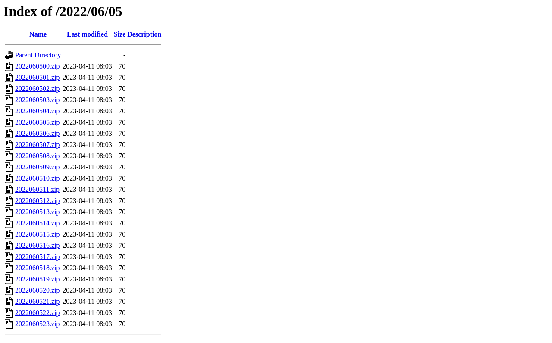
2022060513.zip (37, 211)
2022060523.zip (37, 323)
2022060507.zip (37, 144)
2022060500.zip (37, 66)
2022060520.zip (37, 290)
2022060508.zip (37, 155)
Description (144, 34)
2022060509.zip (37, 167)
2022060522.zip (37, 312)
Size (120, 34)
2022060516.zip (37, 245)
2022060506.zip (37, 133)
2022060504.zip (37, 111)
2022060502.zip (37, 88)
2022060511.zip (37, 189)
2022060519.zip (37, 279)
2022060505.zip (37, 122)
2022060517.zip (37, 256)
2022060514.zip (37, 223)
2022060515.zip (37, 234)
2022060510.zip (37, 178)
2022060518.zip (37, 267)
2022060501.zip (37, 77)
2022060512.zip (37, 200)
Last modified (87, 34)
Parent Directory (38, 55)
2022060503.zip (37, 99)
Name (38, 34)
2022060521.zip (37, 301)
